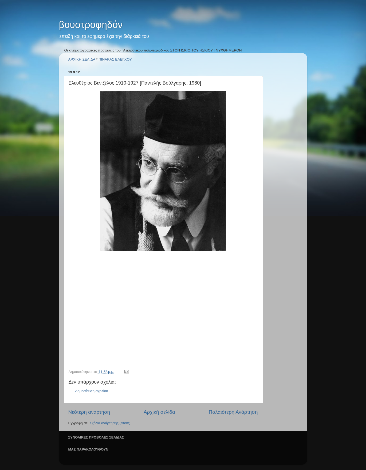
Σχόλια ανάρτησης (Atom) (109, 423)
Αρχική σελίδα (159, 412)
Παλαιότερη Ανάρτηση (233, 412)
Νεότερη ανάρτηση (89, 412)
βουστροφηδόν (91, 24)
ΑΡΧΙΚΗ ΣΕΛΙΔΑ (81, 59)
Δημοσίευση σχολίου (91, 391)
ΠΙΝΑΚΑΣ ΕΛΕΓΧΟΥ (115, 59)
